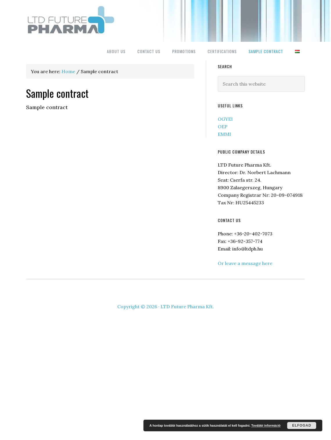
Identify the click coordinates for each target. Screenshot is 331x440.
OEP (222, 126)
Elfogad (301, 425)
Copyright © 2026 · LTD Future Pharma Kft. (165, 306)
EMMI (224, 134)
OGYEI (225, 119)
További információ (265, 425)
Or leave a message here (245, 263)
